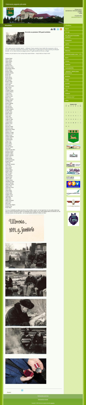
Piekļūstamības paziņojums (42, 395)
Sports (66, 57)
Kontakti (67, 83)
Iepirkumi (67, 64)
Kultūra (67, 47)
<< (66, 104)
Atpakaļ (9, 392)
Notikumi (67, 93)
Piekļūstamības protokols (43, 399)
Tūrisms (67, 61)
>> (80, 104)
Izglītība (67, 44)
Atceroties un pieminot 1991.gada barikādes (37, 32)
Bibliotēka (67, 50)
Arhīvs (67, 100)
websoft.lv (52, 403)
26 (73, 122)
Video (66, 90)
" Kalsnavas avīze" (70, 97)
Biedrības (67, 76)
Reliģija (67, 79)
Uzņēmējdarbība (69, 68)
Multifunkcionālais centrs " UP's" (73, 54)
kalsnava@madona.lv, (76, 17)
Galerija (67, 86)
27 (75, 122)
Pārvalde (67, 32)
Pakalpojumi (68, 40)
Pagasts (67, 28)
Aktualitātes (68, 25)
